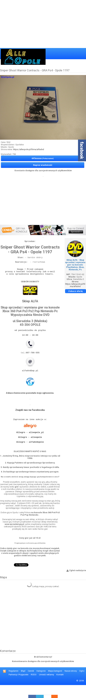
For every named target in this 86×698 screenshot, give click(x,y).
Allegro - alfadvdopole (30, 453)
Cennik (31, 684)
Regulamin (13, 684)
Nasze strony (71, 684)
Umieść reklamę (46, 687)
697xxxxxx (43, 158)
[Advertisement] (43, 24)
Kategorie (41, 684)
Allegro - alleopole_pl (30, 442)
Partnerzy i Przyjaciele (18, 687)
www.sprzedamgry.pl (14, 537)
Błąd (23, 684)
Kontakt (60, 687)
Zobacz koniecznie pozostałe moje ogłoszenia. (30, 401)
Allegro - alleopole (30, 448)
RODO (33, 687)
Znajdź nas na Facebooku (30, 418)
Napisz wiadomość (42, 165)
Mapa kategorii (55, 684)
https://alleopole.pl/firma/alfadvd (28, 149)
